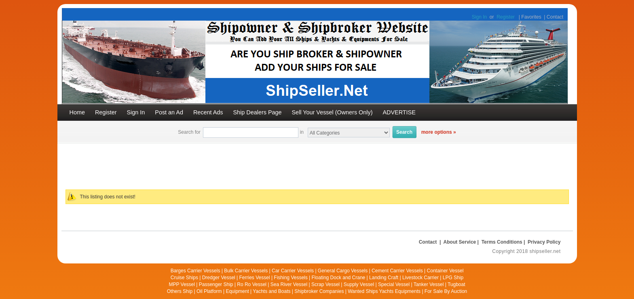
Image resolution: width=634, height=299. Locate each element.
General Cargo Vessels (343, 271)
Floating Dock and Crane (339, 277)
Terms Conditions (502, 242)
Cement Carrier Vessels (397, 271)
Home (77, 112)
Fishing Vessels (290, 277)
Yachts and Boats (271, 291)
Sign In (479, 17)
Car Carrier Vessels (293, 271)
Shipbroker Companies (319, 291)
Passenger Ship (216, 284)
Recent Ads (208, 112)
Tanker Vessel (429, 284)
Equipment (237, 291)
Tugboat (456, 284)
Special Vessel (394, 284)
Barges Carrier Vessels (195, 271)
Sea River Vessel (289, 284)
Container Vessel (445, 271)
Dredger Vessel (218, 277)
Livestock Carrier (420, 277)
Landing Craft (383, 277)
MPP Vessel (181, 284)
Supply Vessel (359, 284)
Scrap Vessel (325, 284)
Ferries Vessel (254, 277)
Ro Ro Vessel (251, 284)
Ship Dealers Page (257, 112)
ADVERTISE (399, 112)
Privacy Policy (544, 242)
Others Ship (179, 291)
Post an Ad (169, 112)
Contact (555, 17)
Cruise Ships (184, 277)
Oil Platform (209, 291)
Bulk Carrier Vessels (246, 271)
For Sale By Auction (446, 291)
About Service (460, 242)
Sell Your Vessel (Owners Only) (332, 112)
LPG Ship (453, 277)
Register (506, 17)
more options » (438, 132)
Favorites (531, 17)
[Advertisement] (257, 161)
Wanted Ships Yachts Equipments (384, 291)
